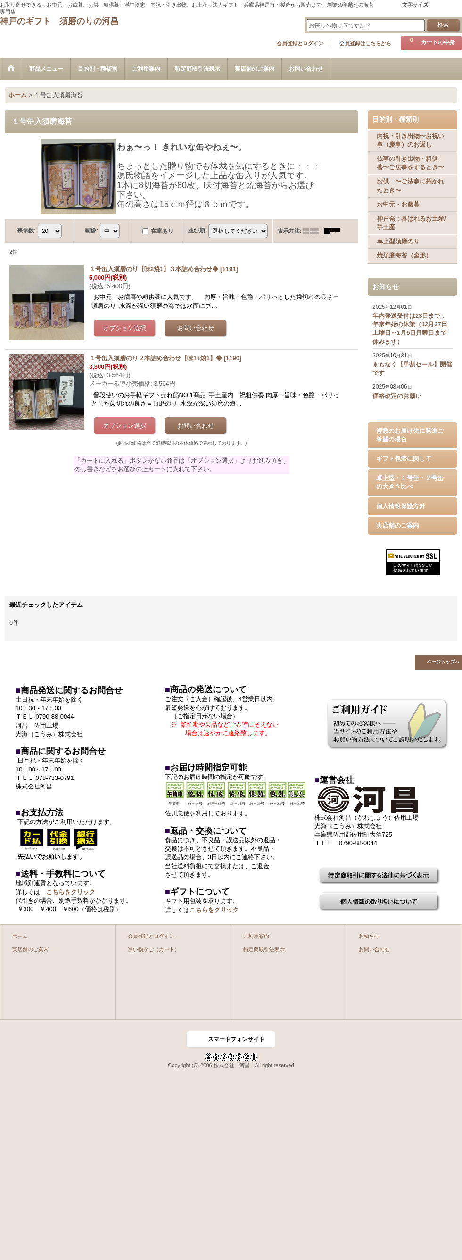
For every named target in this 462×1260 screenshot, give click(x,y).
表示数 (26, 230)
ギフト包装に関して (403, 458)
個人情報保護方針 (400, 506)
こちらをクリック (70, 891)
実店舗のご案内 (397, 525)
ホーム (20, 936)
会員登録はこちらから (365, 43)
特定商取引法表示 (264, 949)
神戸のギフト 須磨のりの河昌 (59, 21)
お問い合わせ (374, 949)
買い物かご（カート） (154, 949)
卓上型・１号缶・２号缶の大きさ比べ (410, 482)
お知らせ (369, 936)
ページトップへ (443, 661)
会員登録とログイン (300, 43)
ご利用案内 (256, 936)
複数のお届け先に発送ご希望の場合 (410, 435)
